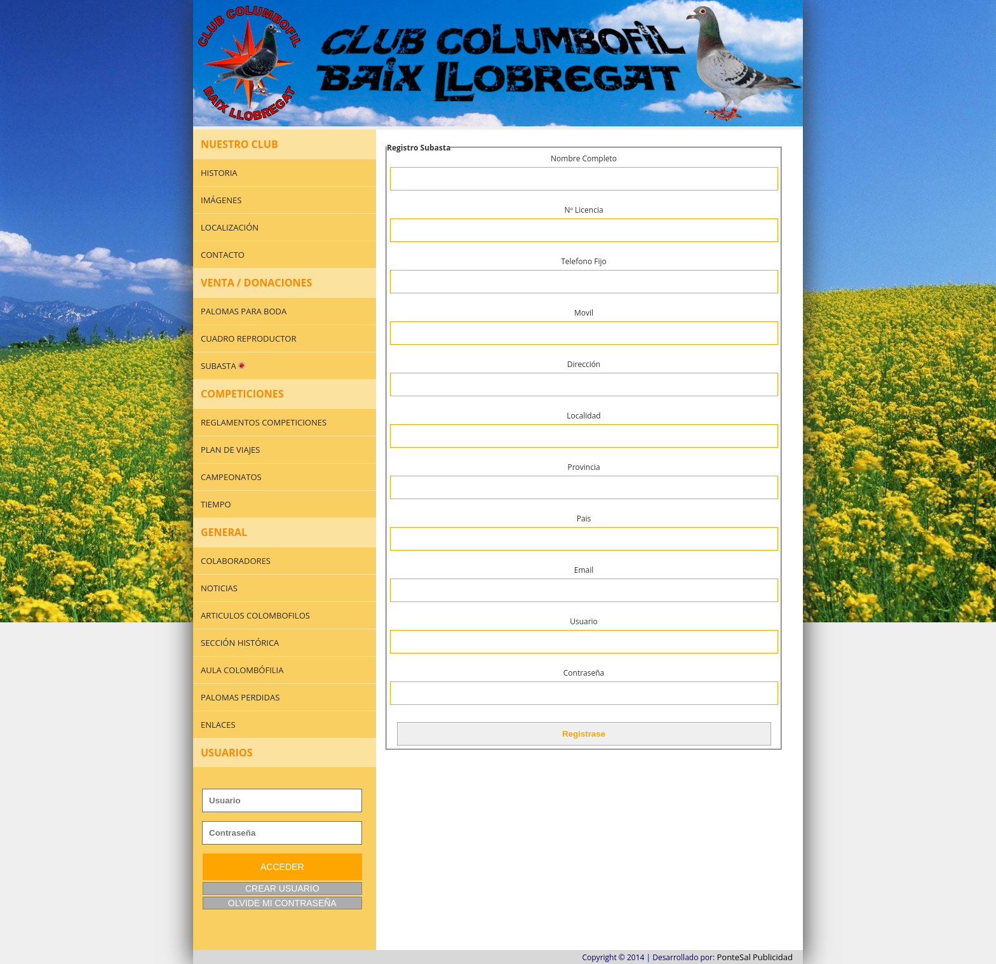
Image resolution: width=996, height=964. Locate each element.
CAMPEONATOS (231, 477)
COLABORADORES (236, 560)
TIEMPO (216, 504)
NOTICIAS (219, 588)
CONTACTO (223, 254)
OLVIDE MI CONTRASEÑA (282, 903)
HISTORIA (219, 172)
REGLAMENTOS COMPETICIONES (263, 422)
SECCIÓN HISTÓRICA (240, 642)
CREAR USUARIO (282, 888)
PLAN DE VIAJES (230, 449)
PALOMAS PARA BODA (243, 311)
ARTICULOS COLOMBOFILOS (255, 615)
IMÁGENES (221, 200)
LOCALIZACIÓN (230, 227)
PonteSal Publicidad (755, 957)
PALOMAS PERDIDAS (240, 697)
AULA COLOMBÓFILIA (242, 670)
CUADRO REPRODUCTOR (248, 338)
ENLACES (218, 724)
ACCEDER (282, 867)
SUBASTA (223, 366)
